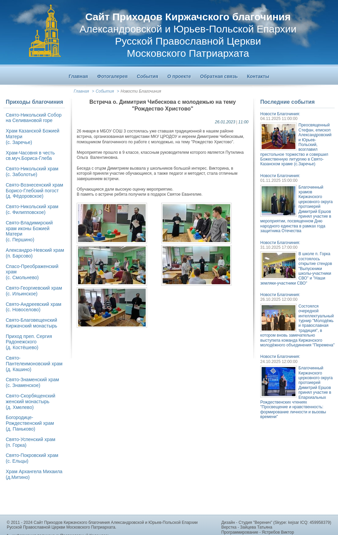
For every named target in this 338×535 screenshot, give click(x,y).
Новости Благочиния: (280, 114)
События (105, 91)
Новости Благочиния (141, 91)
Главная (81, 91)
